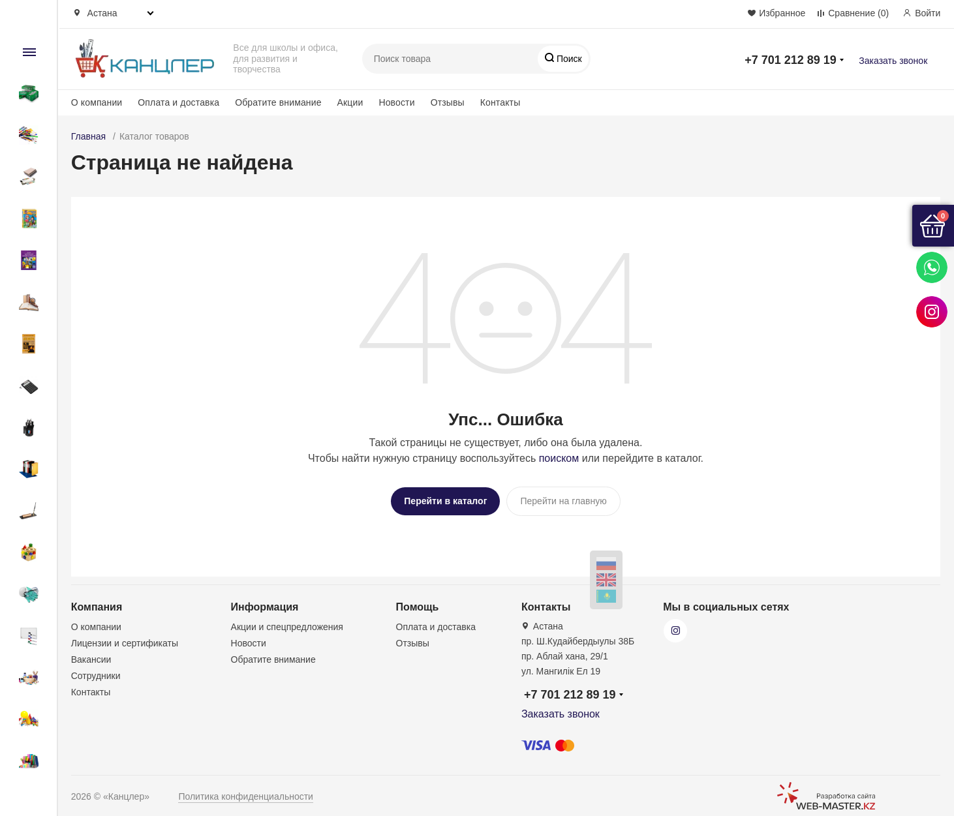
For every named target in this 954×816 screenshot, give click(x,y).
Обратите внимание (278, 102)
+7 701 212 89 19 (791, 60)
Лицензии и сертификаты (124, 638)
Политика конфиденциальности (245, 792)
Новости (396, 102)
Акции (350, 102)
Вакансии (91, 655)
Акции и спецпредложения (287, 622)
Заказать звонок (893, 60)
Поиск (568, 58)
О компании (97, 102)
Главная (88, 136)
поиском (559, 458)
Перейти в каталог (445, 501)
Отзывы (448, 102)
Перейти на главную (563, 501)
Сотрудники (96, 671)
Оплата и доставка (178, 102)
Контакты (500, 102)
